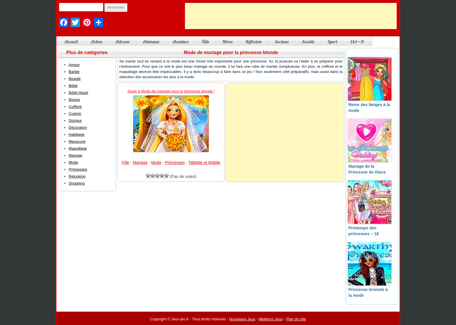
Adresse (122, 41)
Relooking (77, 176)
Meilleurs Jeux (271, 319)
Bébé (73, 85)
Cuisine (75, 113)
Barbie (74, 71)
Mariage (140, 162)
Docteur (75, 120)
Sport (332, 41)
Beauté (75, 78)
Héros (227, 41)
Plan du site (296, 319)
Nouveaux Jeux (242, 319)
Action (96, 41)
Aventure (180, 41)
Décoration (78, 127)
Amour (74, 65)
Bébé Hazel (78, 92)
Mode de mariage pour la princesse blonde (231, 52)
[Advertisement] (291, 16)
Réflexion (253, 41)
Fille (205, 41)
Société (308, 41)
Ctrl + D (357, 41)
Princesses (175, 162)
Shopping (77, 183)
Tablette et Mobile (204, 162)
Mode (156, 162)
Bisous (74, 99)
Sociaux (282, 41)
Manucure (77, 141)
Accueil (71, 41)
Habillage (76, 134)
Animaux (151, 41)
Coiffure (75, 106)
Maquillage (78, 148)
